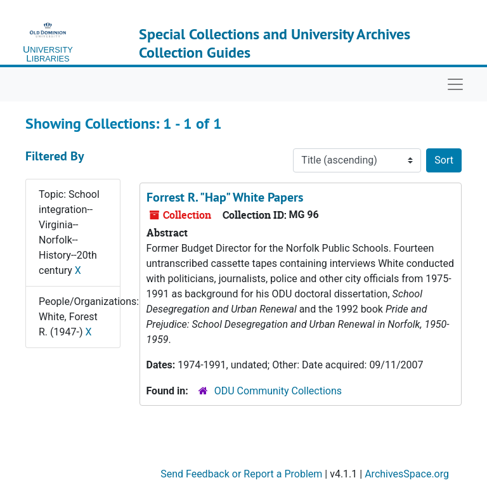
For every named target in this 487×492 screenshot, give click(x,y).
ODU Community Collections (278, 391)
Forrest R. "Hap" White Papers (224, 197)
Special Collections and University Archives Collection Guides (274, 43)
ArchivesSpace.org (407, 474)
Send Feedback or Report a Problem (241, 474)
